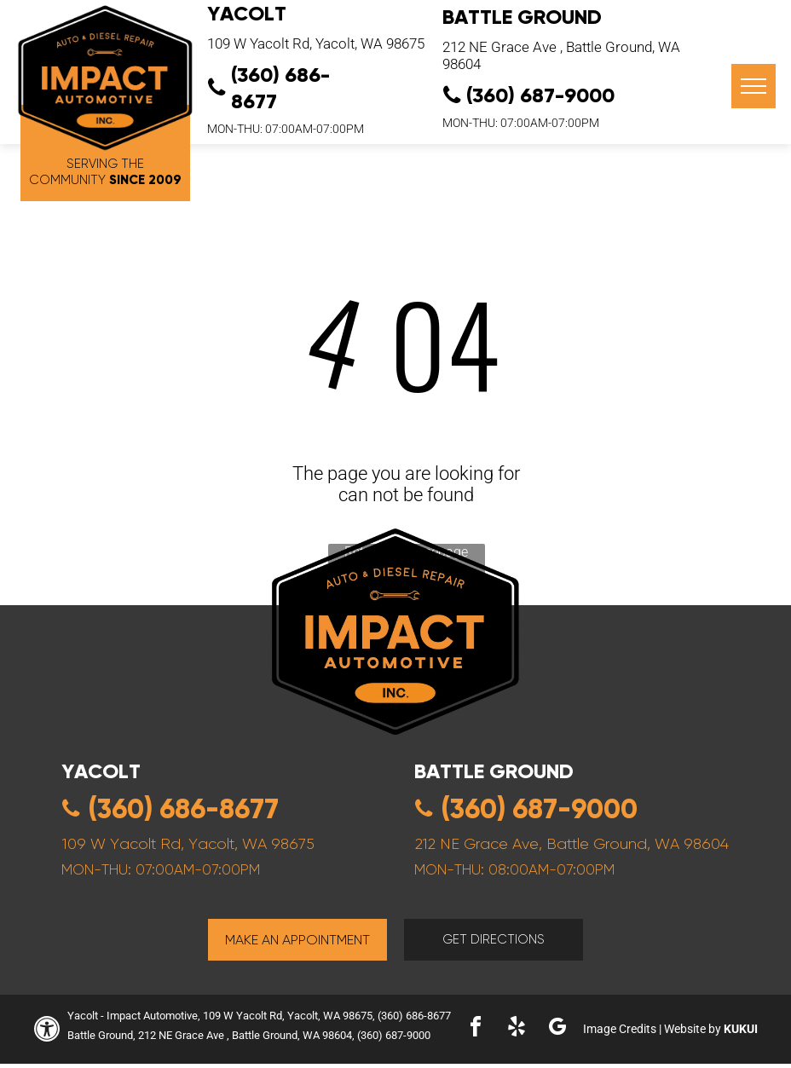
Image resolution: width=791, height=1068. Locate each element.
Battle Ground (522, 16)
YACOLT (246, 13)
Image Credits (619, 1029)
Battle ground (494, 771)
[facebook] (475, 1029)
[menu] (753, 86)
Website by (692, 1029)
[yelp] (516, 1029)
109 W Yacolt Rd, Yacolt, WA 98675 (315, 43)
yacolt (101, 771)
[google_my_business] (557, 1029)
